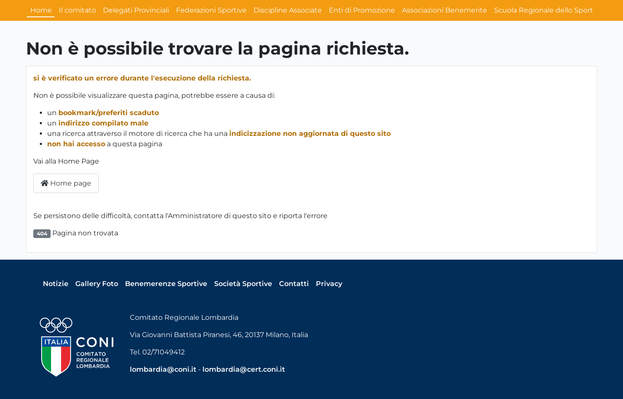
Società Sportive (243, 284)
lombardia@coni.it (163, 369)
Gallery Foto (96, 284)
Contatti (294, 284)
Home (41, 10)
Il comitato (77, 10)
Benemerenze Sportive (166, 284)
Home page (66, 183)
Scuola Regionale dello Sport (543, 10)
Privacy (329, 284)
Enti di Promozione (362, 10)
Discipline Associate (288, 10)
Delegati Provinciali (136, 10)
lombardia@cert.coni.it (243, 369)
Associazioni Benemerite (444, 10)
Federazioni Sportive (211, 10)
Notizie (55, 284)
